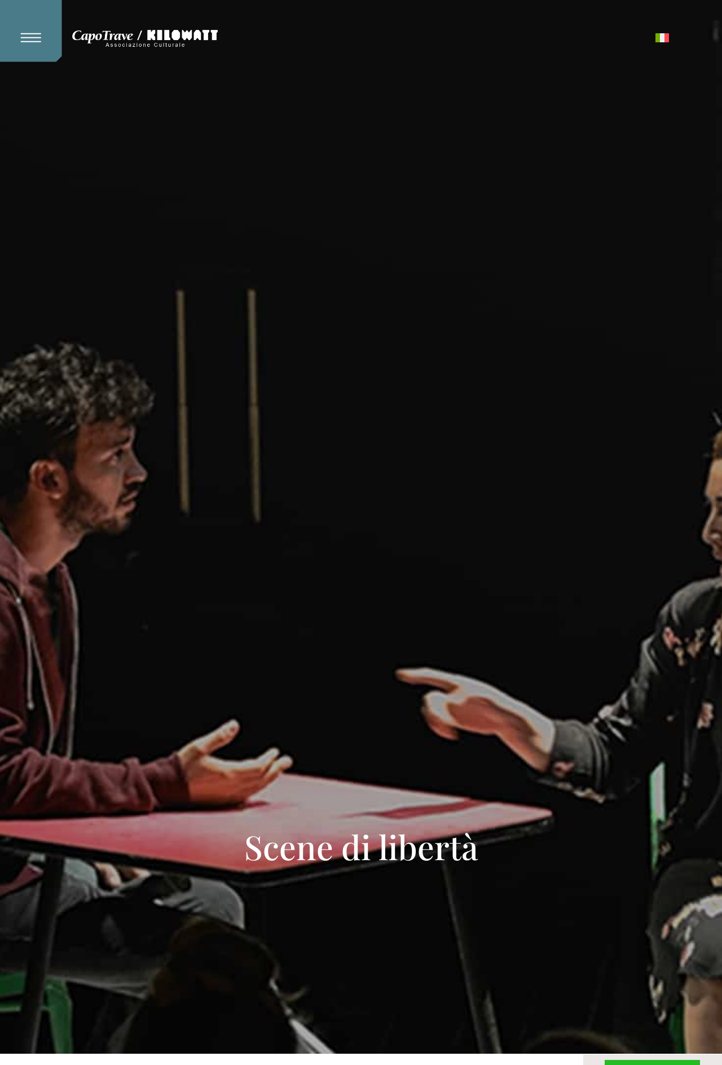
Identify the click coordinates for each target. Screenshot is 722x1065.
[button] (35, 31)
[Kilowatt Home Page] (145, 39)
